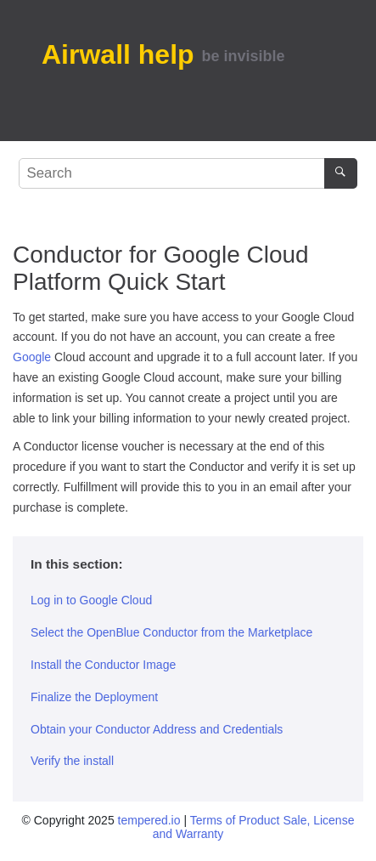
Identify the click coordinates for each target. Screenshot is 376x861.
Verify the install (72, 761)
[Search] (340, 173)
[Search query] (188, 173)
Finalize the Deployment (94, 697)
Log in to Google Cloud (91, 600)
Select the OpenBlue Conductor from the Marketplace (171, 632)
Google (32, 357)
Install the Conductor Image (103, 664)
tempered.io (149, 820)
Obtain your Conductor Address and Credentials (157, 729)
